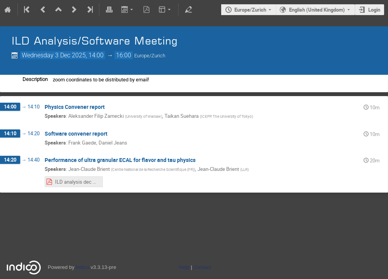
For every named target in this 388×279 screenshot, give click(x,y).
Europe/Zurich (250, 9)
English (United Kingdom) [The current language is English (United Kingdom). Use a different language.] (317, 9)
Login (374, 9)
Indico (82, 267)
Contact (202, 267)
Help (184, 267)
